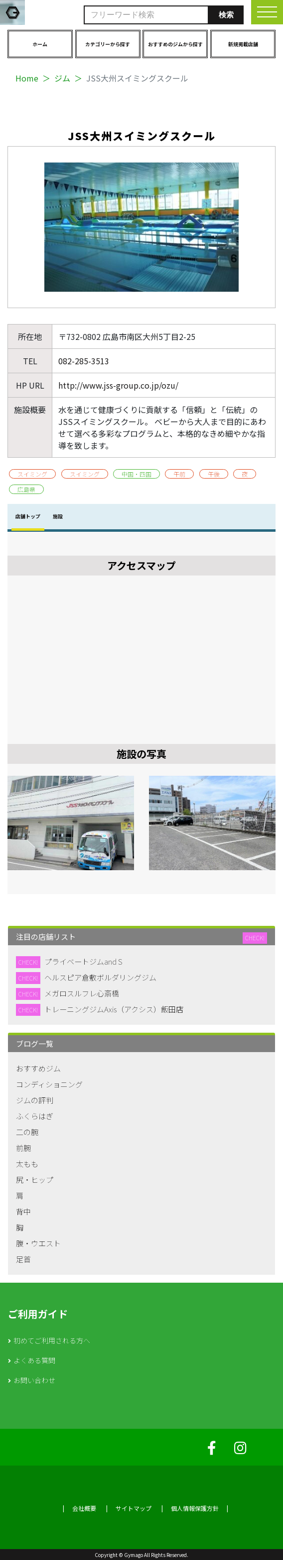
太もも (27, 1163)
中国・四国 (136, 474)
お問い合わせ (34, 1380)
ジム (62, 78)
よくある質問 (34, 1360)
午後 (214, 474)
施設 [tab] (58, 516)
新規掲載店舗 (243, 44)
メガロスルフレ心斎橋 (81, 993)
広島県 (26, 489)
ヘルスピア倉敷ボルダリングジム (100, 977)
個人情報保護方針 (195, 1508)
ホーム (39, 44)
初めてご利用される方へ (51, 1340)
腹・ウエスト (38, 1243)
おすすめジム (38, 1068)
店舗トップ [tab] (27, 516)
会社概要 (84, 1508)
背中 (23, 1211)
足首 (23, 1259)
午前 (179, 474)
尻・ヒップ (34, 1179)
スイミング (32, 474)
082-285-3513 (83, 361)
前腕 (23, 1148)
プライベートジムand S (83, 961)
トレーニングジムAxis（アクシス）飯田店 (113, 1009)
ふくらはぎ (34, 1116)
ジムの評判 (34, 1100)
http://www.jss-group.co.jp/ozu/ (118, 385)
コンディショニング (49, 1084)
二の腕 (27, 1132)
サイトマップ (133, 1508)
